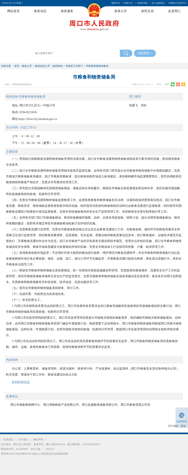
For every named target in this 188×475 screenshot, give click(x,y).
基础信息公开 (42, 66)
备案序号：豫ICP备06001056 (49, 444)
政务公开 (120, 11)
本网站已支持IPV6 (177, 3)
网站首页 (13, 11)
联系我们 (8, 439)
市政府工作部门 (74, 66)
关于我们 (23, 439)
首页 (16, 66)
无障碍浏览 (142, 3)
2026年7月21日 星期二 (12, 3)
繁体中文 (115, 3)
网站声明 (38, 439)
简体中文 (128, 3)
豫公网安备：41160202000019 (83, 444)
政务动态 (40, 11)
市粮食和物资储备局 (97, 66)
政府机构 (58, 66)
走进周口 (174, 11)
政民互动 (147, 11)
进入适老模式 (158, 3)
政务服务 (67, 11)
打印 (159, 84)
